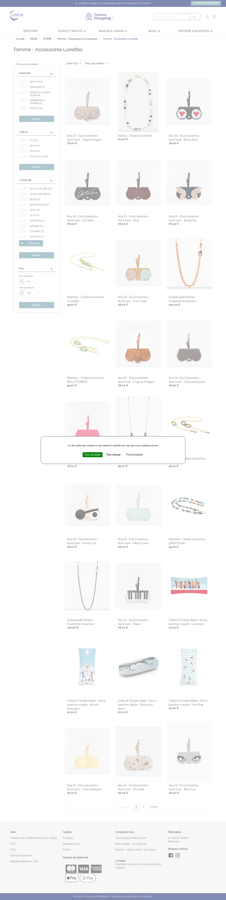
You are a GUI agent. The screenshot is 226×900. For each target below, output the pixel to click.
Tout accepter (92, 454)
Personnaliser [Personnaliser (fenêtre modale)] (134, 454)
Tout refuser (113, 454)
